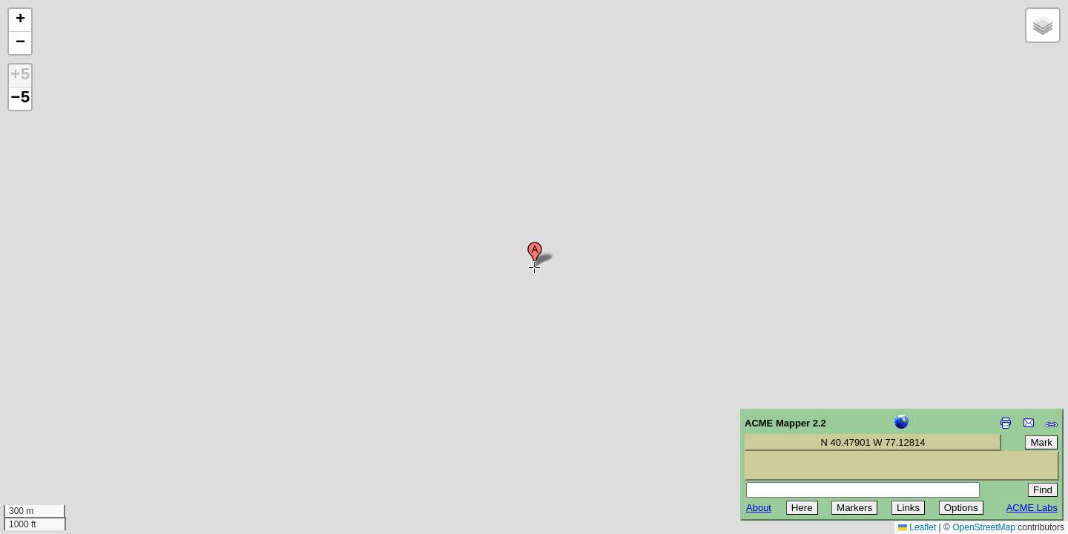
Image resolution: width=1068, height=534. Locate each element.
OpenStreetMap (983, 527)
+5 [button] (20, 76)
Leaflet (917, 527)
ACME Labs (1032, 507)
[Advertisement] (78, 429)
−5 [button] (20, 99)
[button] (534, 254)
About (758, 507)
